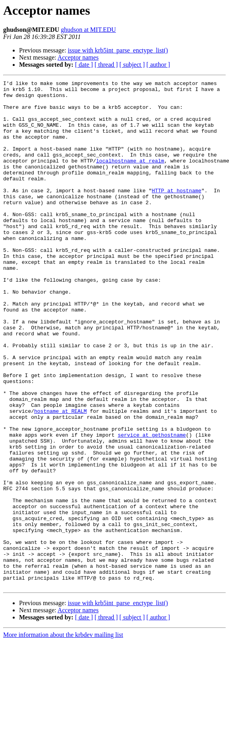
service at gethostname (152, 506)
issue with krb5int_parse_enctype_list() (118, 50)
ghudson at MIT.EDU (88, 29)
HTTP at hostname (176, 213)
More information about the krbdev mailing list (63, 736)
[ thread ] (106, 64)
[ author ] (158, 64)
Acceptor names (78, 57)
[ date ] (84, 64)
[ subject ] (132, 64)
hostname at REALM (60, 477)
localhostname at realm (130, 177)
